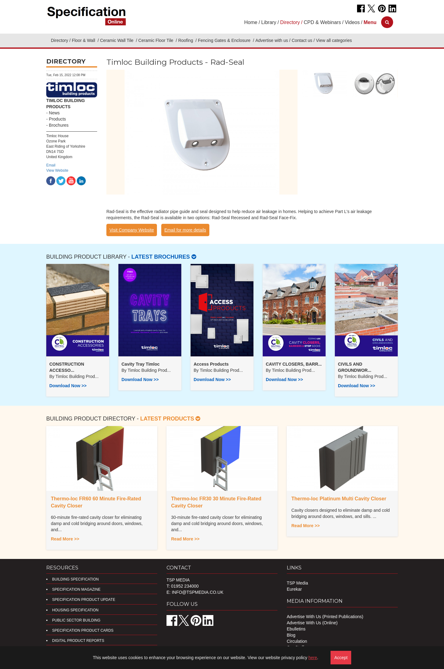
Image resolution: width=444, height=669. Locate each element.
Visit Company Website (131, 230)
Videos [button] (352, 22)
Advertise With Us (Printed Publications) (325, 616)
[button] (370, 22)
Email (51, 165)
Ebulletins (296, 628)
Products (57, 119)
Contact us (302, 40)
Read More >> (65, 538)
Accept (340, 657)
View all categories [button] (334, 40)
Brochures (59, 125)
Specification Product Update (83, 599)
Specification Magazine (76, 589)
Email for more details (185, 230)
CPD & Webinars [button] (322, 22)
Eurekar (294, 589)
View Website (57, 170)
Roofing (186, 40)
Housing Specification (75, 610)
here (312, 657)
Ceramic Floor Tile (156, 40)
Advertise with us (271, 40)
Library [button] (268, 22)
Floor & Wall (84, 40)
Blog (291, 635)
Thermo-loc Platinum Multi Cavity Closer (338, 498)
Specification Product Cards (82, 630)
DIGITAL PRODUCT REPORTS (78, 640)
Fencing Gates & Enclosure (225, 40)
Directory (59, 40)
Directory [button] (290, 22)
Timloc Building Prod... (77, 376)
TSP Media (297, 583)
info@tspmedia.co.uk (197, 592)
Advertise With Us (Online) (312, 622)
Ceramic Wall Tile (117, 40)
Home (250, 22)
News (54, 112)
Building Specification (75, 579)
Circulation (297, 641)
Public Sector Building (76, 620)
